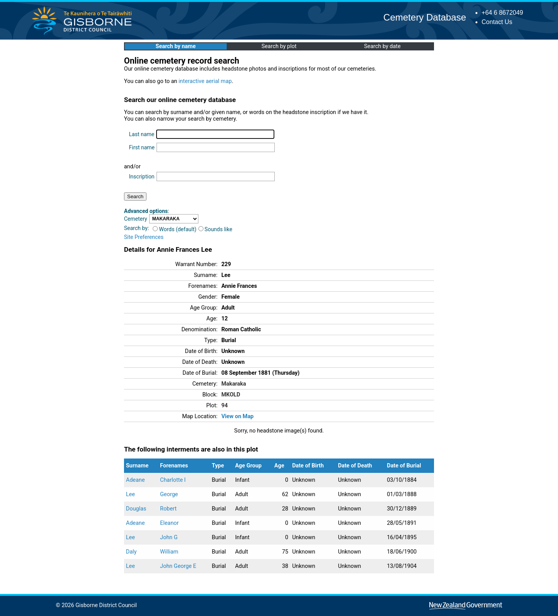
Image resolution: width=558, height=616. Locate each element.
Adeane (135, 480)
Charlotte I (173, 480)
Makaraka (233, 384)
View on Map (237, 416)
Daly (131, 552)
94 (224, 405)
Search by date (382, 46)
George (169, 494)
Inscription (142, 176)
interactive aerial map (205, 81)
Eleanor (169, 523)
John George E (178, 566)
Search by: (136, 228)
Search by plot (279, 46)
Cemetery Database (424, 17)
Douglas (136, 508)
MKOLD (230, 394)
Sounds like (215, 229)
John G (168, 537)
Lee (130, 494)
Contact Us (497, 22)
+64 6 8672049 (502, 12)
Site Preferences (144, 237)
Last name (141, 134)
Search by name (176, 46)
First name (142, 147)
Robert (168, 508)
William (169, 552)
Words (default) (174, 229)
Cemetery (135, 219)
